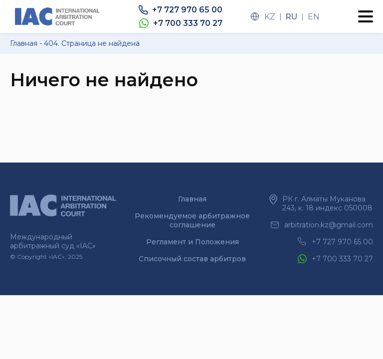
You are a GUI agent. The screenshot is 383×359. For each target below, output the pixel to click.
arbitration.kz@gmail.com (328, 224)
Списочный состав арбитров (192, 258)
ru (291, 16)
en (314, 16)
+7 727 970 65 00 (187, 9)
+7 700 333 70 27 (187, 23)
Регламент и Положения (192, 241)
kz (269, 16)
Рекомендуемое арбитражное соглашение (192, 220)
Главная (192, 198)
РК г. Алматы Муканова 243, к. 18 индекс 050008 (327, 203)
